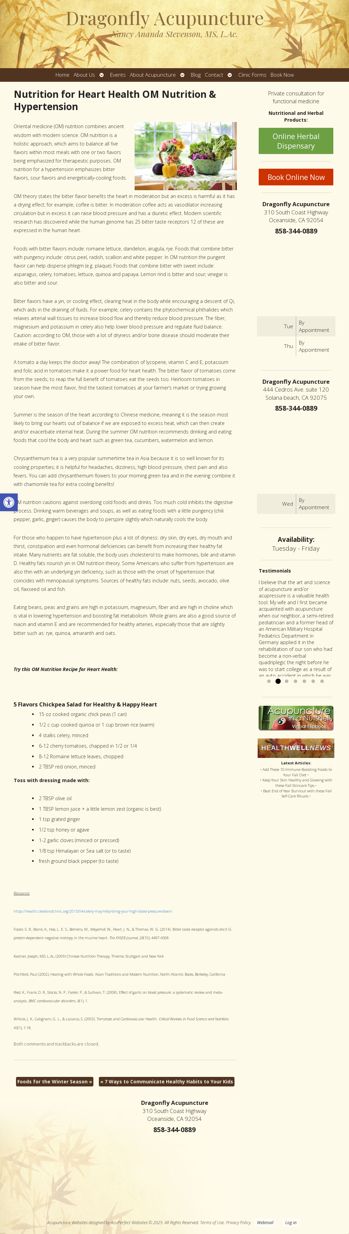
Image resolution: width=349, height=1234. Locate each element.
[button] (9, 502)
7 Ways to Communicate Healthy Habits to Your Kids (166, 1081)
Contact (214, 74)
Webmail (265, 1222)
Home (63, 74)
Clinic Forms (252, 74)
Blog (196, 74)
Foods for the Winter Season (54, 1081)
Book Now (282, 74)
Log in (291, 1222)
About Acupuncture (153, 74)
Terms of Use (212, 1222)
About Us (84, 74)
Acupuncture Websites (67, 1222)
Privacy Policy (238, 1222)
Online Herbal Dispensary (296, 141)
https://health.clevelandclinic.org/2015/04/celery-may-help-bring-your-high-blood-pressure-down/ (93, 911)
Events (118, 74)
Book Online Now (296, 177)
